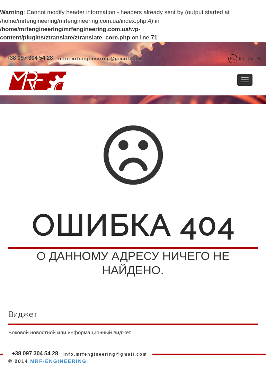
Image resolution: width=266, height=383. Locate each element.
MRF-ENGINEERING (58, 361)
